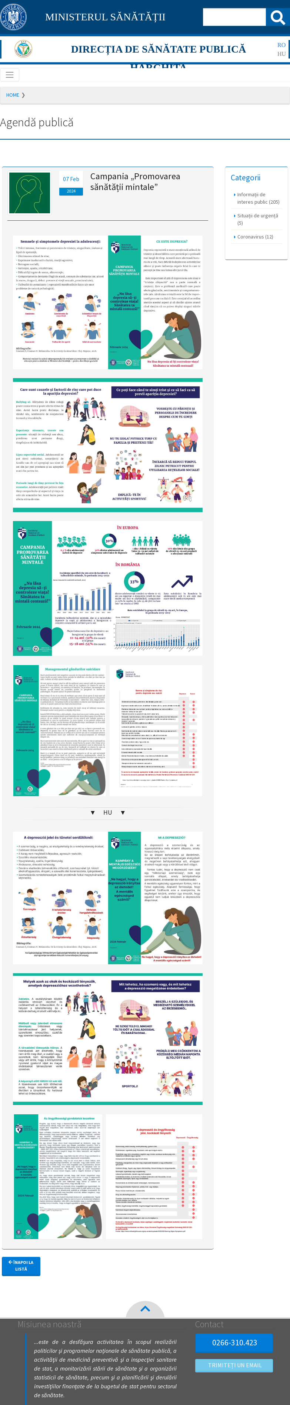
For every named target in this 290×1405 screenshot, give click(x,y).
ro (281, 45)
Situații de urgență (257, 219)
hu (281, 54)
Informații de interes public (258, 198)
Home (12, 94)
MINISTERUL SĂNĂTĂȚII (105, 17)
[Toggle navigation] (9, 74)
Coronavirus (255, 236)
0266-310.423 (233, 1342)
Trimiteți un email (234, 1365)
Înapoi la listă (21, 1265)
